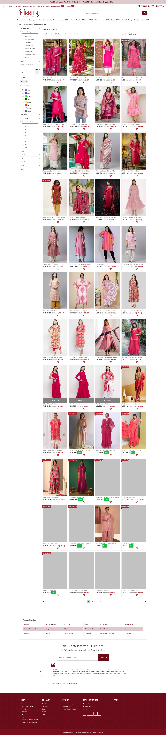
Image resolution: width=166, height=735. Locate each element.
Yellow (28, 102)
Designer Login (67, 706)
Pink (27, 90)
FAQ (22, 714)
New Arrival (46, 34)
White (28, 108)
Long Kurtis (28, 42)
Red (27, 105)
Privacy (44, 714)
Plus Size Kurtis (29, 39)
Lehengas (32, 20)
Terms (44, 711)
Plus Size (137, 20)
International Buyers (69, 704)
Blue (27, 93)
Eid (90, 20)
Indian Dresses (51, 624)
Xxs (26, 126)
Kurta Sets (28, 36)
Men (72, 20)
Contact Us (45, 706)
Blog (43, 709)
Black (27, 99)
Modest (97, 20)
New (18, 20)
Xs (25, 129)
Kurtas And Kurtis (30, 48)
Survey (48, 6)
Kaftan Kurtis (67, 34)
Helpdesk (24, 717)
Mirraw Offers (87, 706)
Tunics (127, 629)
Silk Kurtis (67, 629)
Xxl (26, 144)
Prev (36, 675)
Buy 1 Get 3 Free (78, 34)
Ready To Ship (57, 34)
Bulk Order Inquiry (56, 6)
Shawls (26, 633)
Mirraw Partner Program (70, 709)
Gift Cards (70, 6)
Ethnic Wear (104, 624)
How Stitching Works (27, 706)
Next (142, 602)
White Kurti (89, 629)
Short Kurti (104, 629)
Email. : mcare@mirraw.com (29, 722)
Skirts (48, 633)
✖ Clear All (24, 82)
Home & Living (127, 20)
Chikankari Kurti (70, 633)
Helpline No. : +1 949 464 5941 (30, 719)
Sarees (25, 20)
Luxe (105, 20)
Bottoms (67, 624)
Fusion (115, 20)
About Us (44, 704)
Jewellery (60, 20)
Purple (28, 111)
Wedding (80, 20)
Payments (24, 711)
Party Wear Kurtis (30, 54)
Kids (66, 20)
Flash (145, 20)
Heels (86, 624)
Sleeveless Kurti (130, 624)
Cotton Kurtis (29, 45)
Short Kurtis (28, 51)
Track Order (32, 6)
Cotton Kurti (129, 633)
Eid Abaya (88, 633)
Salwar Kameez (43, 20)
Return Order (40, 6)
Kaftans (27, 58)
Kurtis (52, 20)
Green (28, 96)
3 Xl (26, 148)
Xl (25, 141)
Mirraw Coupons (88, 704)
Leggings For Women (107, 633)
